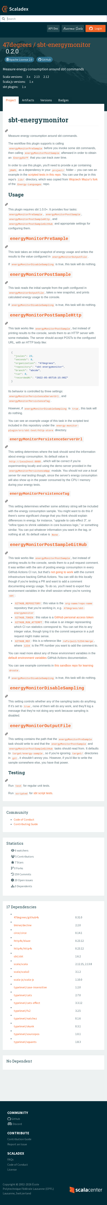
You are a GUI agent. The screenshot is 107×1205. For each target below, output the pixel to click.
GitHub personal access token (73, 617)
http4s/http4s (23, 948)
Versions (46, 100)
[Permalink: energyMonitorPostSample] (6, 283)
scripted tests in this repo (44, 174)
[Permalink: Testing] (6, 781)
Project (11, 100)
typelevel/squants (25, 1042)
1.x (31, 81)
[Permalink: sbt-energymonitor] (6, 131)
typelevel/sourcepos (26, 1034)
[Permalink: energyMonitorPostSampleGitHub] (6, 553)
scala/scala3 (21, 971)
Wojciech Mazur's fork (83, 179)
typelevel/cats (23, 995)
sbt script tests (43, 793)
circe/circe (20, 933)
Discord (14, 1124)
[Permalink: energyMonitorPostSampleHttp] (6, 323)
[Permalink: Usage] (6, 205)
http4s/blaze (22, 941)
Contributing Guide (26, 824)
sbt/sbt (18, 956)
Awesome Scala (73, 28)
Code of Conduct (24, 819)
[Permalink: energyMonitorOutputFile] (6, 734)
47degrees (17, 44)
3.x (28, 77)
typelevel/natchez (25, 1018)
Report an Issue (17, 1144)
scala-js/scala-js (24, 979)
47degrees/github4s (26, 917)
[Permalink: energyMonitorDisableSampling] (6, 696)
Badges (63, 100)
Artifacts (28, 100)
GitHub (44, 59)
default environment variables (27, 657)
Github (13, 1119)
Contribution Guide (19, 1139)
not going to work (62, 572)
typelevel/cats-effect (27, 1003)
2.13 (37, 77)
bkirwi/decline (23, 925)
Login (95, 28)
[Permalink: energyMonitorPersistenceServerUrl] (6, 447)
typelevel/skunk (24, 1026)
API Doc (53, 28)
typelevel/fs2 (22, 1011)
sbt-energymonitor (63, 44)
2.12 (46, 77)
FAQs (10, 1159)
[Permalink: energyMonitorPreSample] (6, 247)
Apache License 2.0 (19, 59)
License (12, 1169)
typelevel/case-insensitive (30, 987)
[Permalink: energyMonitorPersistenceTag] (6, 501)
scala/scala (21, 964)
